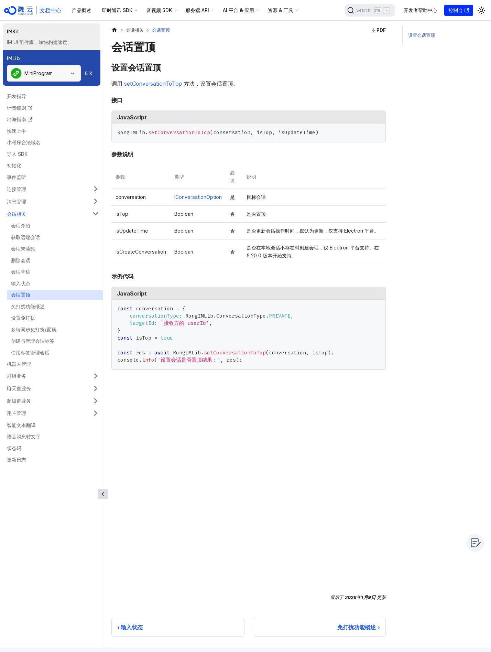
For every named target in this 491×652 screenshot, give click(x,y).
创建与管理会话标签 (32, 341)
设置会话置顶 (421, 35)
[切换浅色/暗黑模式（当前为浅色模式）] (481, 10)
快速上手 (16, 131)
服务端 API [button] (197, 10)
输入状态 (20, 283)
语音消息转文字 (24, 436)
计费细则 (19, 108)
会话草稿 (20, 272)
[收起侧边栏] (103, 494)
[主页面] (114, 30)
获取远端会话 (25, 237)
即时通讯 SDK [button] (117, 10)
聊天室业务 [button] (19, 388)
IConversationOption (198, 197)
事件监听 (16, 177)
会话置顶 (20, 295)
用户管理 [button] (16, 413)
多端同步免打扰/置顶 (33, 329)
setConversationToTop (153, 83)
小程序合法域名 (24, 142)
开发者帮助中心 (420, 10)
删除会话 (20, 260)
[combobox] (44, 73)
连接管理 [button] (16, 189)
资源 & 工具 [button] (280, 10)
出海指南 (19, 119)
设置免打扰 (23, 318)
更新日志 (16, 459)
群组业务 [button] (16, 376)
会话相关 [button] (16, 214)
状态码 (14, 448)
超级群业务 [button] (19, 401)
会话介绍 (20, 225)
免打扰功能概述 (28, 306)
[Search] (370, 10)
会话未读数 (23, 249)
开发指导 (16, 96)
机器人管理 (19, 364)
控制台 (458, 10)
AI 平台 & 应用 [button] (238, 10)
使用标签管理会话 (30, 352)
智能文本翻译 (21, 425)
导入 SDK (17, 154)
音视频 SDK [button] (159, 10)
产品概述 (81, 10)
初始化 (14, 165)
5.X (88, 73)
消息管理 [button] (16, 201)
